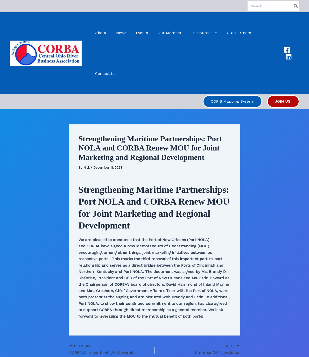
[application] (212, 32)
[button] (232, 60)
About (106, 32)
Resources (202, 32)
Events (143, 32)
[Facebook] (286, 32)
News (124, 32)
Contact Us (264, 32)
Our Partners (234, 32)
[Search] (296, 6)
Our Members (170, 32)
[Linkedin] (296, 32)
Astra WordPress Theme (183, 345)
